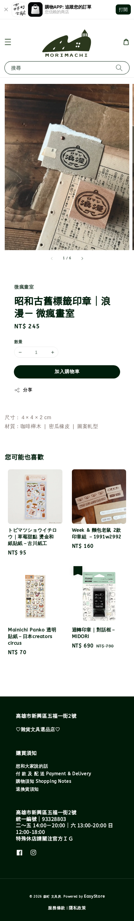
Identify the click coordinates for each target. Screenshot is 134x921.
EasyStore (94, 896)
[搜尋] (119, 68)
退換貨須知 (27, 789)
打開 (123, 9)
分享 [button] (23, 390)
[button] (8, 42)
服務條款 (56, 908)
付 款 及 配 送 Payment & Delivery (53, 774)
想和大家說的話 (32, 766)
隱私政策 (77, 908)
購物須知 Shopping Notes (43, 781)
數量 (18, 341)
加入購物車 (67, 371)
